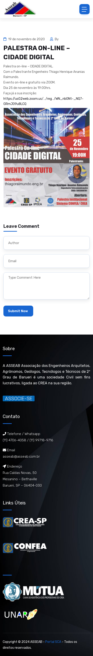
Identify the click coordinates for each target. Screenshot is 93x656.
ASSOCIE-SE (18, 398)
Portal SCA (53, 642)
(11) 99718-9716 (41, 440)
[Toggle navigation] (84, 9)
